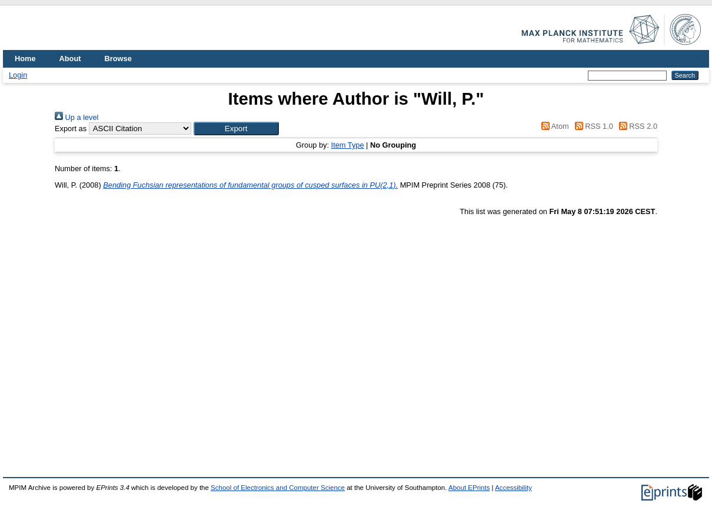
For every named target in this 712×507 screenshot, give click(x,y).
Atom (553, 126)
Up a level (76, 117)
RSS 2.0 (636, 126)
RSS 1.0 (592, 126)
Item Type (347, 145)
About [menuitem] (70, 58)
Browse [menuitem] (118, 58)
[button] (236, 128)
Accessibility (513, 487)
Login (18, 75)
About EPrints (469, 487)
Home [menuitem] (25, 58)
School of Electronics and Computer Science (278, 487)
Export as (70, 128)
